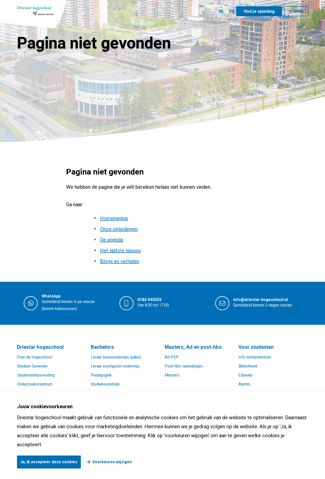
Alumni (244, 384)
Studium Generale (32, 366)
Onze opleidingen (119, 229)
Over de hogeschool (34, 357)
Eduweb (245, 375)
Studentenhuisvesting (35, 375)
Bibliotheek (248, 366)
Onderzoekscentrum (34, 384)
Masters (172, 375)
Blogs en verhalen (119, 261)
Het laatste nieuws (120, 250)
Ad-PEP (172, 357)
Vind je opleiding (259, 11)
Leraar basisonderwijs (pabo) (116, 357)
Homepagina (114, 218)
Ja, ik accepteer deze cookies (48, 462)
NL (221, 11)
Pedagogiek (101, 375)
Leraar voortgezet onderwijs (115, 366)
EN (231, 11)
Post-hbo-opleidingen (184, 366)
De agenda (111, 240)
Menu (298, 11)
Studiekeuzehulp (105, 384)
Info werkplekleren (254, 357)
